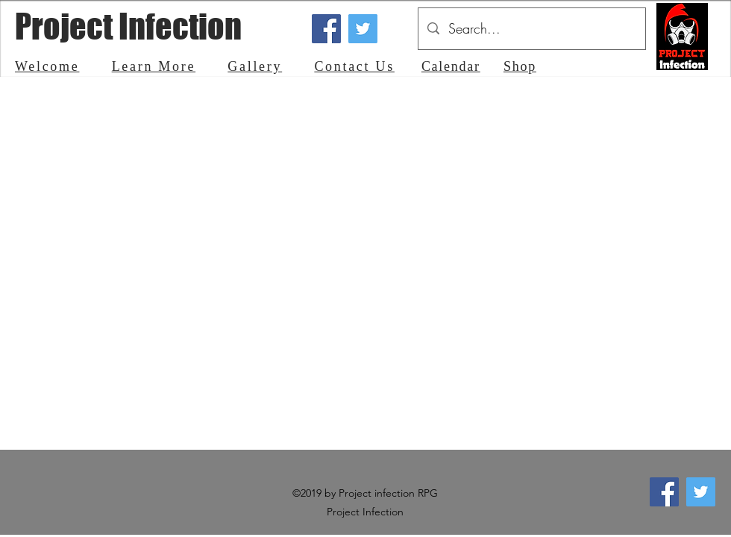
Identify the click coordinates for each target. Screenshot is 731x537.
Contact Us (354, 66)
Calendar (450, 66)
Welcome (47, 66)
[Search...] (531, 28)
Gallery (255, 66)
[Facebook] (326, 28)
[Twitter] (362, 28)
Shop (519, 66)
